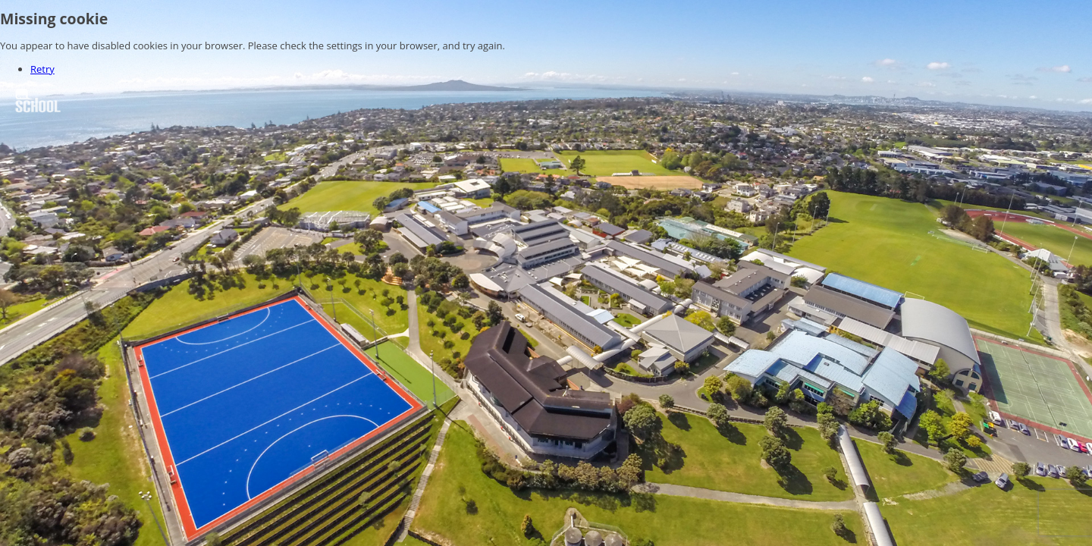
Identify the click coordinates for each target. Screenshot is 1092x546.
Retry (42, 69)
